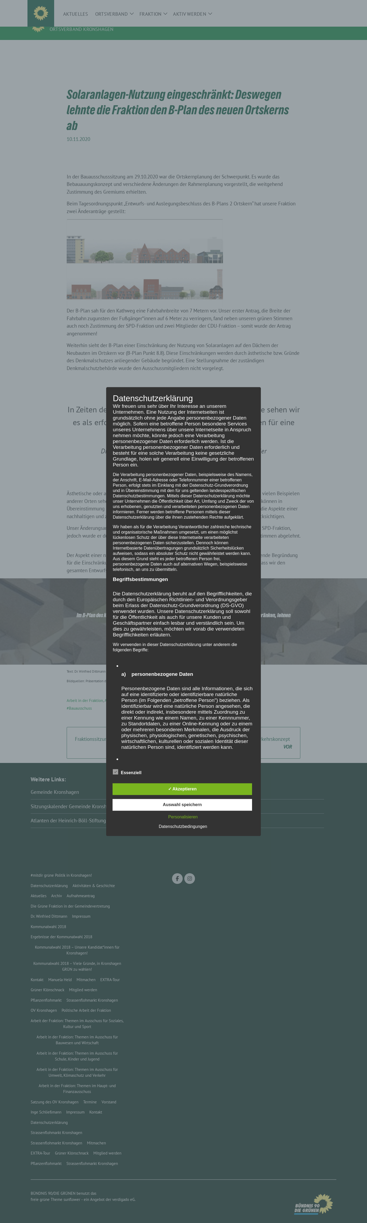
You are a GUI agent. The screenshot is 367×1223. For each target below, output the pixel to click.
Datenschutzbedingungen (183, 826)
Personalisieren (183, 817)
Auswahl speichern (182, 804)
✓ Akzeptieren (182, 789)
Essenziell (127, 772)
